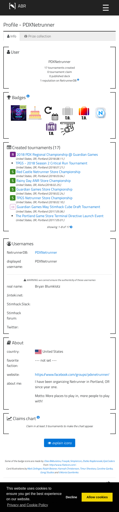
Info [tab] (11, 36)
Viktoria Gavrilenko (68, 472)
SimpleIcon (76, 461)
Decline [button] (71, 497)
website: (13, 374)
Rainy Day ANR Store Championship (43, 180)
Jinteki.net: (15, 295)
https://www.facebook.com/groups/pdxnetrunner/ (72, 374)
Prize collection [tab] (37, 36)
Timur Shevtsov (88, 468)
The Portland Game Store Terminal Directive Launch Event (60, 215)
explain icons (59, 443)
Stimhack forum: (14, 315)
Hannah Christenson (68, 468)
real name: (15, 286)
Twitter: (12, 327)
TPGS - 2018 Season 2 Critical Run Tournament (51, 163)
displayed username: (15, 264)
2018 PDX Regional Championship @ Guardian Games (57, 154)
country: (13, 351)
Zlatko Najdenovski (92, 461)
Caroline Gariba (105, 468)
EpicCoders (109, 461)
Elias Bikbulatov (52, 461)
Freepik (65, 461)
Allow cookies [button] (97, 497)
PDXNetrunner (46, 252)
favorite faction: (13, 363)
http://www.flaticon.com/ (62, 465)
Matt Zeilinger (34, 468)
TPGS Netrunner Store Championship (44, 198)
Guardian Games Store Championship (44, 189)
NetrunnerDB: (17, 252)
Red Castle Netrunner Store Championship (48, 171)
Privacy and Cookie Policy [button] (27, 505)
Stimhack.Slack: (18, 304)
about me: (14, 383)
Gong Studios (47, 472)
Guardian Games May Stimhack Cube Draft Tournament (58, 206)
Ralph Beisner (49, 468)
